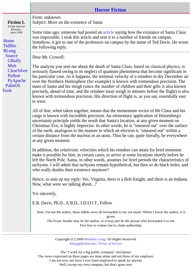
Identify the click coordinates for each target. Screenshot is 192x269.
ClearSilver (18, 70)
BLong (9, 50)
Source (12, 55)
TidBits (9, 45)
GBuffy (14, 60)
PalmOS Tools (11, 88)
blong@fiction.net (83, 243)
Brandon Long (94, 239)
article (108, 32)
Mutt (12, 65)
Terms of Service (110, 243)
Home (8, 40)
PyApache (17, 80)
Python (14, 75)
